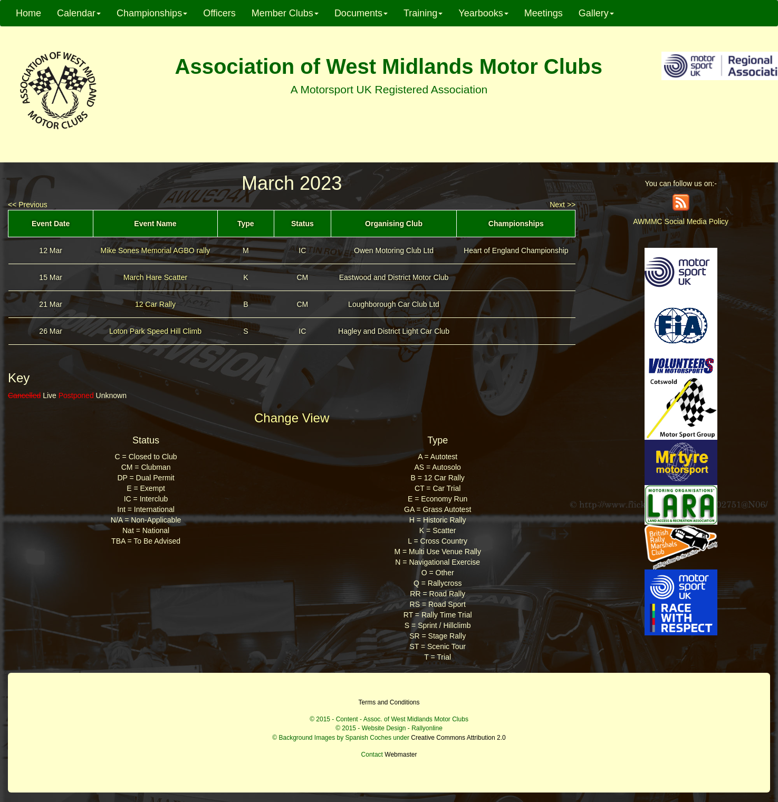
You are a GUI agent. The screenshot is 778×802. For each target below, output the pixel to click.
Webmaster (401, 754)
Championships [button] (152, 13)
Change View (291, 418)
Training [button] (423, 13)
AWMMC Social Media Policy (680, 221)
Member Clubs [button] (285, 13)
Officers (219, 13)
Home (28, 13)
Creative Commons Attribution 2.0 (458, 737)
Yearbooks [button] (483, 13)
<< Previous (27, 204)
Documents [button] (361, 13)
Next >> (562, 204)
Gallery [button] (596, 13)
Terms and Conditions (388, 702)
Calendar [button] (79, 13)
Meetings (543, 13)
